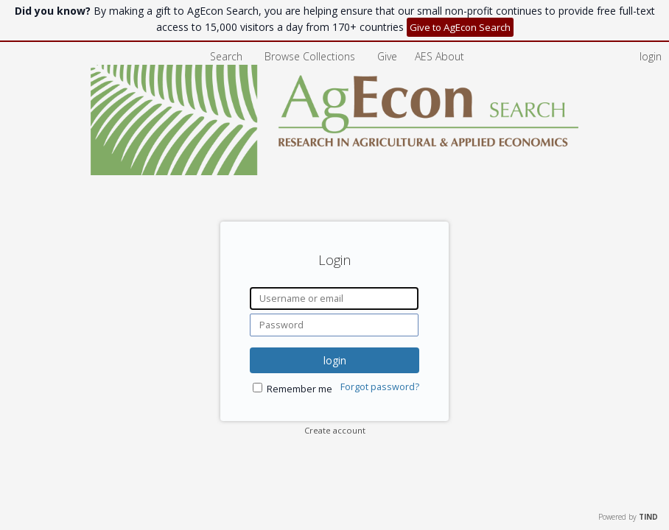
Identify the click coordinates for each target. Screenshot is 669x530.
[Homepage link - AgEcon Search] (335, 171)
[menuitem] (439, 56)
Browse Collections (311, 56)
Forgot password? (379, 387)
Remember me (299, 389)
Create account (334, 430)
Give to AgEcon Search (460, 27)
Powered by (628, 517)
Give (388, 56)
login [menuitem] (651, 56)
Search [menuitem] (226, 56)
